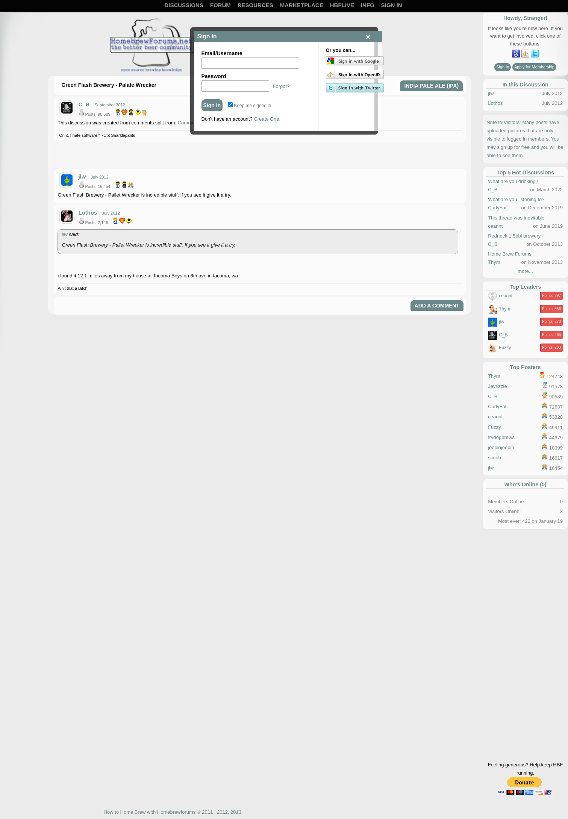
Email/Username (221, 53)
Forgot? (281, 86)
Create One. (267, 119)
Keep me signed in (249, 105)
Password (213, 76)
